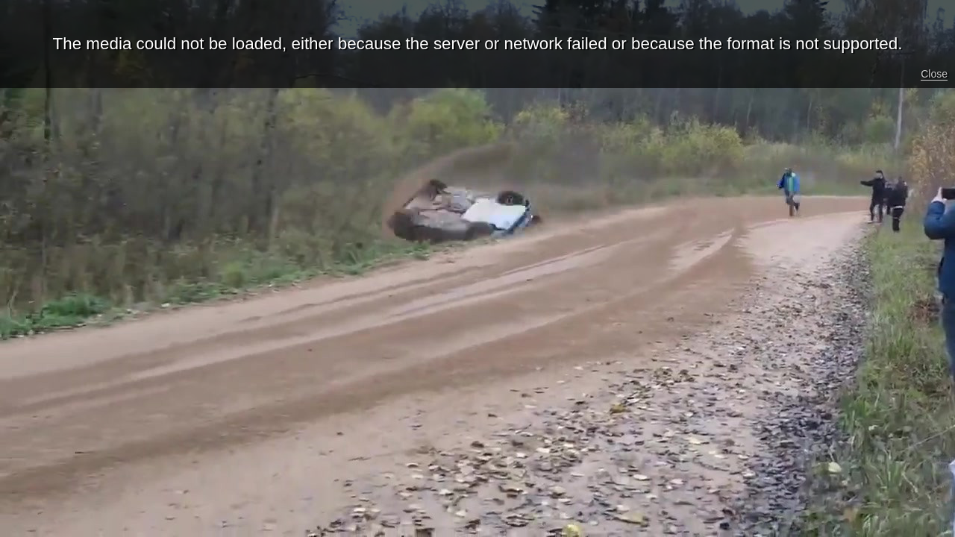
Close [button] (934, 74)
